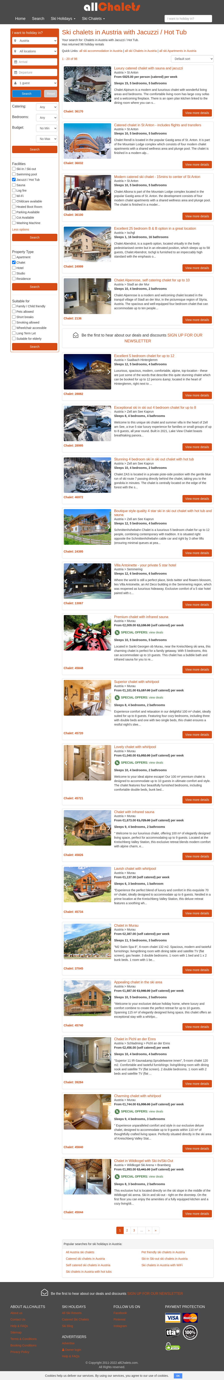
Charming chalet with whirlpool (137, 1096)
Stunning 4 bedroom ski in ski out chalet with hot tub (154, 459)
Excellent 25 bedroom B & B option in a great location (155, 228)
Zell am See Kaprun (140, 411)
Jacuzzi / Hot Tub (26, 179)
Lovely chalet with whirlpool (135, 747)
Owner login (71, 1349)
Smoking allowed (25, 322)
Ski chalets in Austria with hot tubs (89, 1271)
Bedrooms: (20, 117)
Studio (18, 273)
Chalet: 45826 (73, 855)
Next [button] (107, 84)
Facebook (120, 1313)
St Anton (132, 72)
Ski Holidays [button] (63, 18)
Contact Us (17, 1319)
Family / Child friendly (28, 306)
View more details (197, 113)
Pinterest (119, 1319)
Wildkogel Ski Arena (140, 1165)
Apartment (21, 257)
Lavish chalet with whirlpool (135, 868)
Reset (51, 93)
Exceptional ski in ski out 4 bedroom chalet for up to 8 (155, 407)
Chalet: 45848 (73, 668)
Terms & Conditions (23, 1339)
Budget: (18, 127)
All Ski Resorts (72, 1313)
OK (178, 1376)
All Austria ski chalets (80, 1252)
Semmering (134, 569)
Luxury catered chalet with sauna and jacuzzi (148, 68)
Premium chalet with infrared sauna (141, 617)
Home (20, 18)
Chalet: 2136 (73, 318)
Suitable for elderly (27, 338)
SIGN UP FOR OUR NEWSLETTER (155, 1293)
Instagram (120, 1326)
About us (16, 1313)
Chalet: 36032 (73, 163)
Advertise (68, 1343)
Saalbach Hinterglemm (142, 360)
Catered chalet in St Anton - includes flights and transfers (157, 125)
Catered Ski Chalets (75, 1319)
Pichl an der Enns (158, 1043)
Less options (20, 229)
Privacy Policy (19, 1352)
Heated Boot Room (27, 206)
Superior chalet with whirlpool (136, 682)
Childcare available (27, 201)
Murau (131, 621)
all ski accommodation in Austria (100, 51)
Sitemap (15, 1332)
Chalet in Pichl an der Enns (135, 1039)
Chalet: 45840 (73, 1147)
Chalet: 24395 (73, 551)
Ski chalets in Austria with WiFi (161, 1265)
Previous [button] (67, 84)
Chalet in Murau (126, 925)
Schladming (135, 1043)
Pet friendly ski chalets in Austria (163, 1252)
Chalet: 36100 (73, 214)
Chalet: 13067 (73, 603)
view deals (156, 632)
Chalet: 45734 (73, 912)
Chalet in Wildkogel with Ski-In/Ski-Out (143, 1161)
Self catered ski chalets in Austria (88, 1265)
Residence (21, 278)
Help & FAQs (19, 1326)
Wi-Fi (18, 196)
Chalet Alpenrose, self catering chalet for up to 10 (152, 280)
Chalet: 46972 (73, 497)
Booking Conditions (23, 1345)
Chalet (18, 262)
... (141, 1230)
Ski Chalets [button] (93, 18)
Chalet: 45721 (73, 798)
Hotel (18, 268)
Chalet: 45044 (73, 1212)
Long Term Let (24, 333)
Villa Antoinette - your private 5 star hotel (145, 565)
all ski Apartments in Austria (177, 51)
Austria (119, 72)
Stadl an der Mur (138, 284)
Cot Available (23, 217)
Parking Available (26, 212)
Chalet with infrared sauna (134, 812)
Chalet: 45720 (73, 733)
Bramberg (164, 1165)
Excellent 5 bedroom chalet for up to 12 (144, 356)
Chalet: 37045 (73, 968)
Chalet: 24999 (73, 266)
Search (38, 18)
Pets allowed (23, 311)
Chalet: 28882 (73, 394)
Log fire (19, 190)
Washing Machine (26, 223)
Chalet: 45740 (73, 1025)
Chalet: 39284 (73, 1082)
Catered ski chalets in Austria (85, 1258)
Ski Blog (67, 1326)
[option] (87, 84)
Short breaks (23, 317)
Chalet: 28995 (73, 445)
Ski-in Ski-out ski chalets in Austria (164, 1258)
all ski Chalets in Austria (141, 51)
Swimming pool (24, 174)
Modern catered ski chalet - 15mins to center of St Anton (157, 177)
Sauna (18, 185)
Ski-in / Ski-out (24, 169)
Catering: (19, 106)
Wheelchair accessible (29, 328)
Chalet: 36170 (73, 111)
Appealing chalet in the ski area (138, 982)
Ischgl (131, 232)
